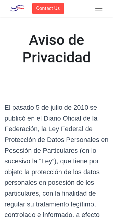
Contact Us (48, 8)
